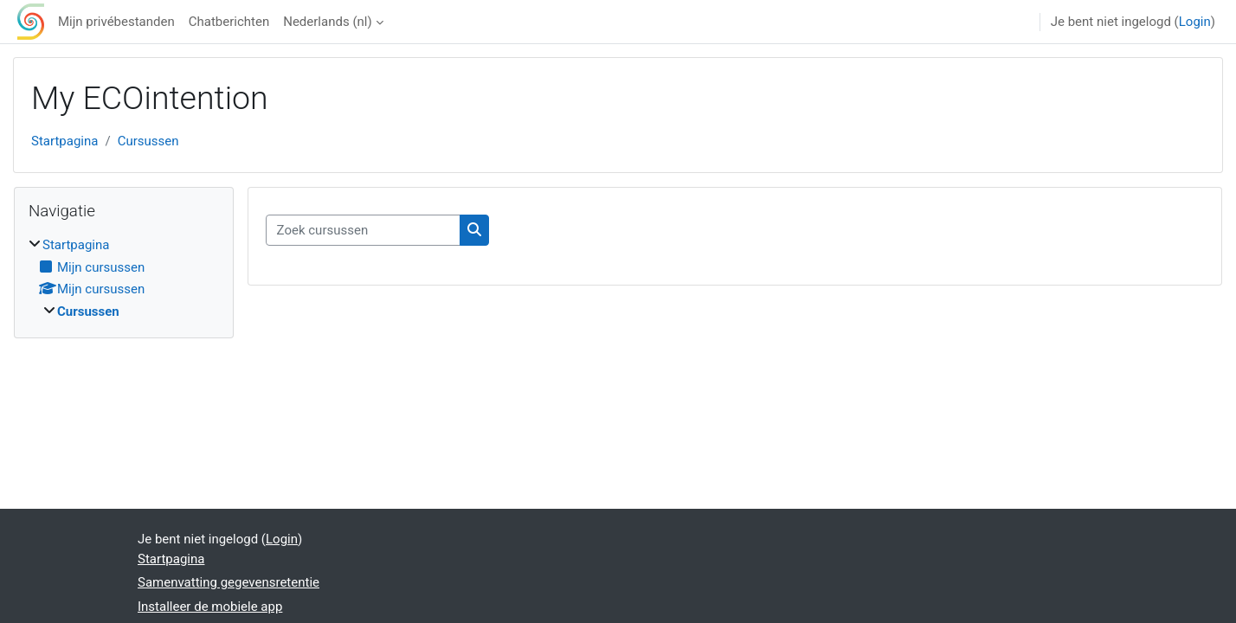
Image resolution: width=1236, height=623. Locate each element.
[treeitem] (124, 278)
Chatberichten (229, 21)
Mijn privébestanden (116, 21)
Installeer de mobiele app (210, 606)
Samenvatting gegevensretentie (228, 582)
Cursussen (148, 141)
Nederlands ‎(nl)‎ (327, 21)
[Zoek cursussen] (363, 231)
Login (1195, 21)
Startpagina (64, 141)
